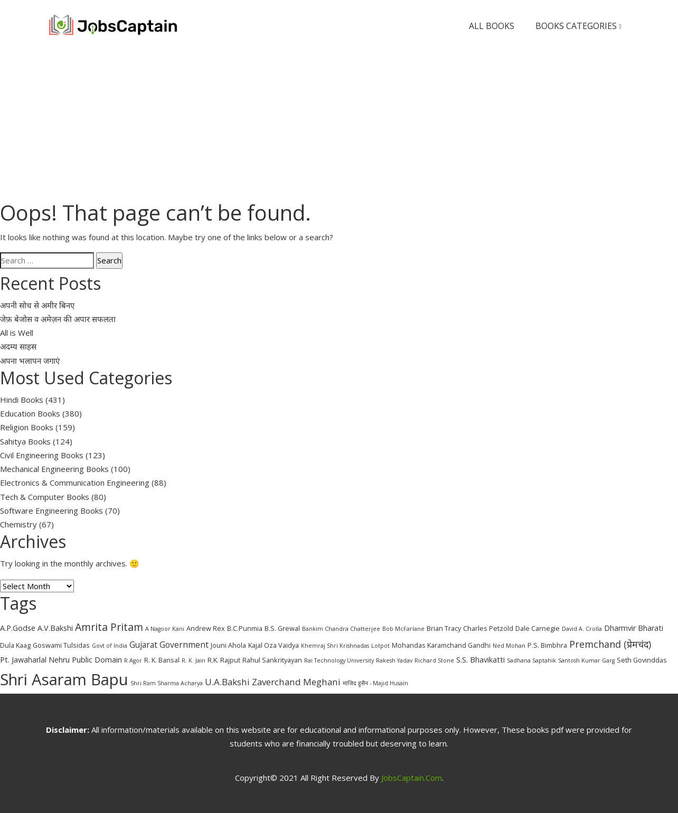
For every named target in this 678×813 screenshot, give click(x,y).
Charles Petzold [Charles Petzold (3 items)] (488, 628)
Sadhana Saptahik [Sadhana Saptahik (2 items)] (531, 660)
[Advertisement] (339, 126)
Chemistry (18, 524)
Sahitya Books (25, 441)
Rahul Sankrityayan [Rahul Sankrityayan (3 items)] (272, 660)
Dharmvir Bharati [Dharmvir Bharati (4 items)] (633, 628)
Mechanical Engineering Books (54, 469)
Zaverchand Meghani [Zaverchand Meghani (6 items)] (296, 682)
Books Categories (578, 26)
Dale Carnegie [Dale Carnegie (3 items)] (537, 628)
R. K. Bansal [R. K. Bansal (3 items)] (162, 660)
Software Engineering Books (51, 510)
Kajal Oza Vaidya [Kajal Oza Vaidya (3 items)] (273, 645)
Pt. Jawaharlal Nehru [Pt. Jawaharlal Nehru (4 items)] (35, 660)
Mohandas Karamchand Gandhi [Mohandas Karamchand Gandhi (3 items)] (441, 645)
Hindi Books (21, 399)
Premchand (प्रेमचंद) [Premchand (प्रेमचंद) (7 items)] (610, 644)
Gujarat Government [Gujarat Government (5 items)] (169, 644)
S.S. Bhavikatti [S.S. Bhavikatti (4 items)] (480, 660)
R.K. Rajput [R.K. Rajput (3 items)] (224, 660)
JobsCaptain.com (411, 777)
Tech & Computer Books (44, 496)
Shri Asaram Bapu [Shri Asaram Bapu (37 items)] (64, 679)
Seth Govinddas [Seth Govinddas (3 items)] (642, 660)
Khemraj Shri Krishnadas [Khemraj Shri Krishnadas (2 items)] (335, 645)
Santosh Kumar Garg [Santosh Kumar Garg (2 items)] (586, 660)
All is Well (16, 332)
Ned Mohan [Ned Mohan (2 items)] (509, 645)
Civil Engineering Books (41, 455)
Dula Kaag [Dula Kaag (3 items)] (15, 645)
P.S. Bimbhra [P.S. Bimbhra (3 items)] (547, 645)
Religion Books (26, 427)
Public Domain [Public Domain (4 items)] (97, 660)
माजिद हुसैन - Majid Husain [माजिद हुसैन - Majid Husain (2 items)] (375, 683)
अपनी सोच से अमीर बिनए (37, 305)
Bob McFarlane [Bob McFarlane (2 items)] (403, 628)
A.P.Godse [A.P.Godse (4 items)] (17, 628)
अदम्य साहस (18, 346)
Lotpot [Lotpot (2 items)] (380, 645)
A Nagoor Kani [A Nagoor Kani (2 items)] (164, 628)
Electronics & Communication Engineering (74, 482)
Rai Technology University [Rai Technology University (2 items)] (339, 660)
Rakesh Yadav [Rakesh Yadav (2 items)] (394, 660)
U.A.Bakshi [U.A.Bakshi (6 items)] (227, 682)
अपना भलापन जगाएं (30, 360)
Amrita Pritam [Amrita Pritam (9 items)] (109, 627)
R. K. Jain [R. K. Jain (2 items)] (193, 660)
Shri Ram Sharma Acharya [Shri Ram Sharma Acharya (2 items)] (166, 683)
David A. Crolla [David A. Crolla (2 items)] (582, 628)
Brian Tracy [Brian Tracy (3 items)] (444, 628)
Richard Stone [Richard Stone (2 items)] (434, 660)
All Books (491, 26)
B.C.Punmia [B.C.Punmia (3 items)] (244, 628)
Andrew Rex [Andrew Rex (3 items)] (205, 628)
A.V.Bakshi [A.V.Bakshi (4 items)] (55, 628)
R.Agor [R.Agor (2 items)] (133, 660)
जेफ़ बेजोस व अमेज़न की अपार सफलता (58, 319)
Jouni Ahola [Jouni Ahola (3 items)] (228, 645)
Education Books (30, 413)
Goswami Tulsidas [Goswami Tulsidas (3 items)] (61, 645)
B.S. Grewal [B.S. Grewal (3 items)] (282, 628)
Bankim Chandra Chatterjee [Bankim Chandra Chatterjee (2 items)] (341, 628)
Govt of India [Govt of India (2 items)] (109, 645)
